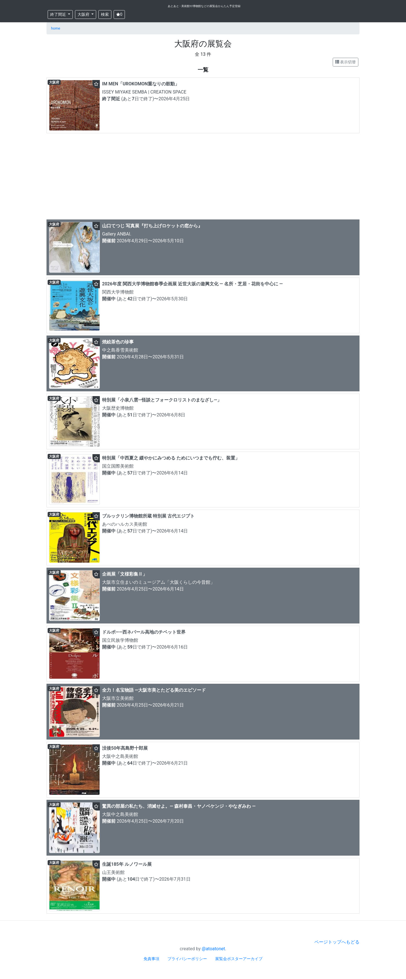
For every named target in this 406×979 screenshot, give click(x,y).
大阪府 (84, 14)
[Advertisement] (203, 177)
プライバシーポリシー (187, 958)
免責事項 (151, 958)
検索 (105, 14)
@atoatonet (213, 948)
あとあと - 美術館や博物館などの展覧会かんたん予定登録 (204, 6)
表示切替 (345, 62)
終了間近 (58, 14)
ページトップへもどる (336, 942)
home (55, 28)
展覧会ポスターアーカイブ (238, 958)
